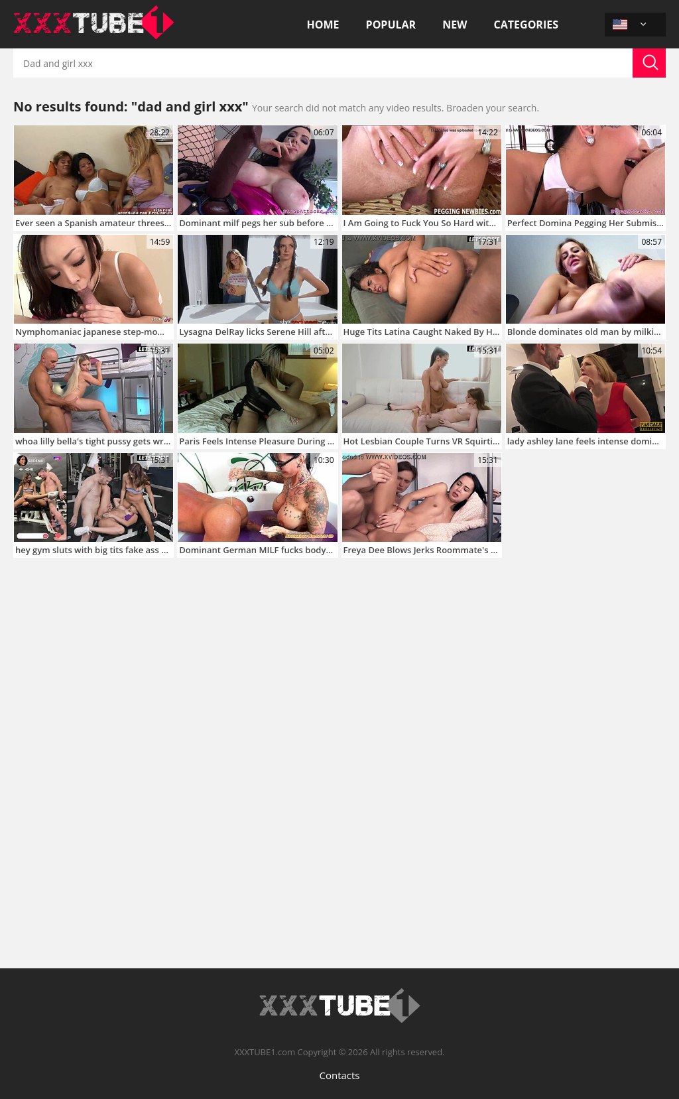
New (454, 24)
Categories (526, 24)
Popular (391, 24)
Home (323, 24)
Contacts (339, 1075)
